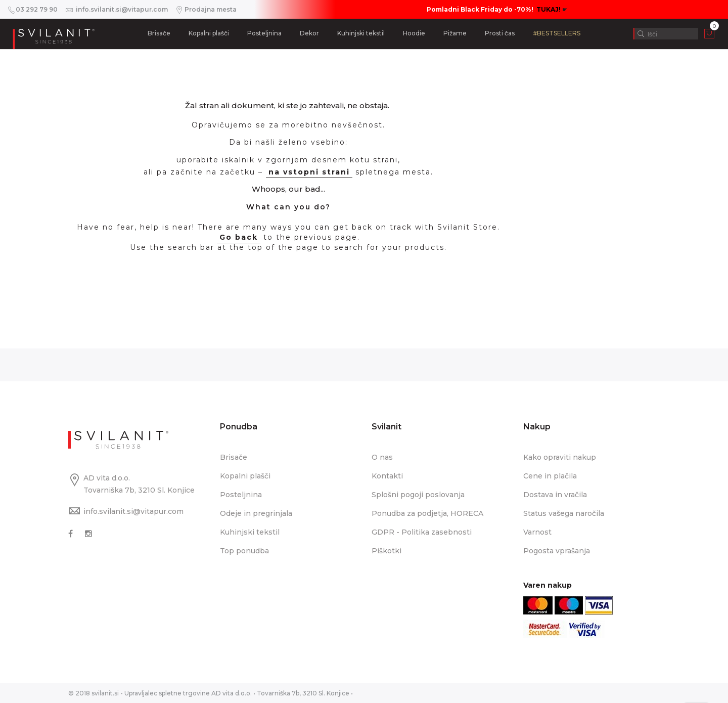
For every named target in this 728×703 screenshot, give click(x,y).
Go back (238, 237)
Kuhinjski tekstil (361, 33)
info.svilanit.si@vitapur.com (133, 511)
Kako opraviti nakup (559, 457)
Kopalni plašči (209, 33)
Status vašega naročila (563, 513)
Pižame (455, 33)
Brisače (159, 33)
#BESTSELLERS (556, 33)
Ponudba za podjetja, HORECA (427, 513)
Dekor (309, 33)
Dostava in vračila (555, 494)
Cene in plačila (550, 475)
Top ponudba (244, 550)
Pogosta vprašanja (556, 550)
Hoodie (414, 33)
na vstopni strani (309, 172)
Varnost (537, 532)
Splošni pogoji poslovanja (418, 494)
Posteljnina (264, 33)
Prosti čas (500, 33)
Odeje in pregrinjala (256, 513)
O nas (382, 457)
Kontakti (387, 475)
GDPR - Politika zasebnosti (422, 532)
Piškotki (386, 550)
